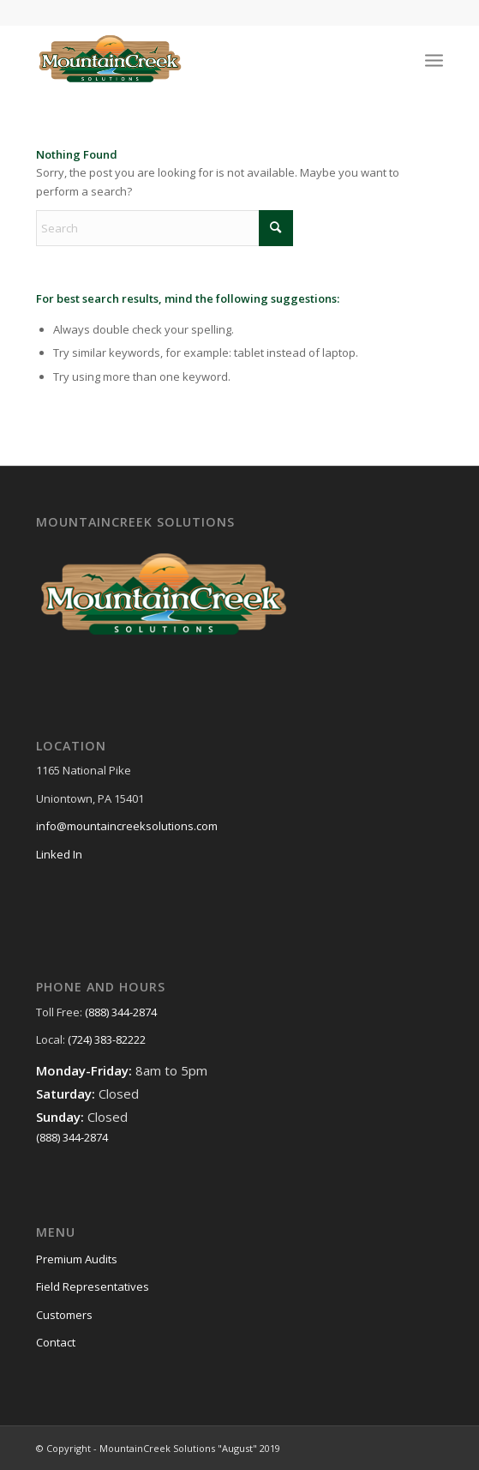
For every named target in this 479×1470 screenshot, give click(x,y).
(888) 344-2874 (121, 1012)
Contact (55, 1342)
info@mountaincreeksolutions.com (127, 826)
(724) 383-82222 (107, 1039)
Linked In (59, 854)
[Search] (164, 228)
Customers (64, 1314)
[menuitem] (434, 59)
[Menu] (434, 59)
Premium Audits (76, 1259)
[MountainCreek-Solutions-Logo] (199, 59)
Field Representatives (92, 1286)
